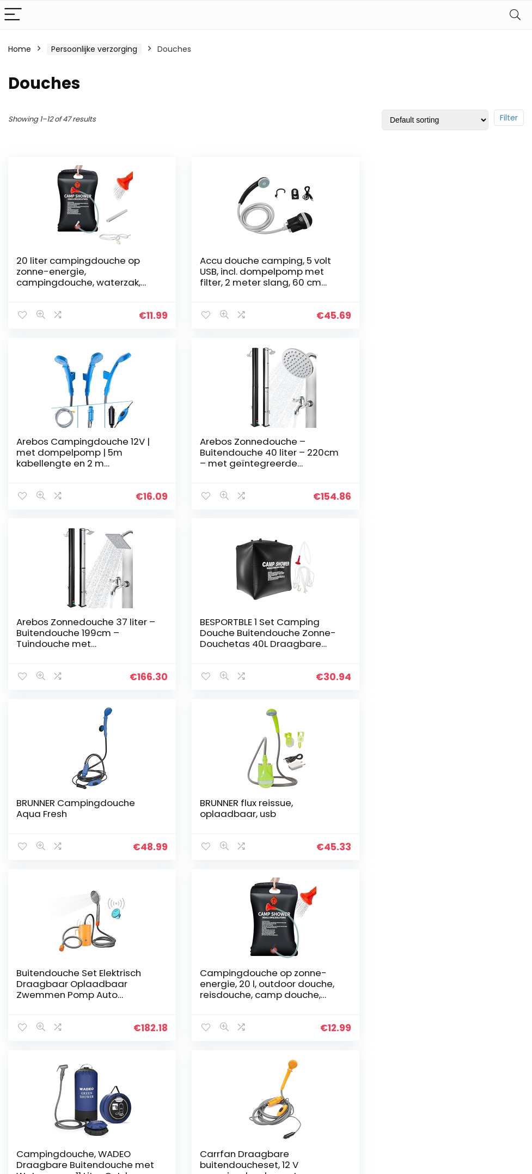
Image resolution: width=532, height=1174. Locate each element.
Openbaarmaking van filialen (302, 1046)
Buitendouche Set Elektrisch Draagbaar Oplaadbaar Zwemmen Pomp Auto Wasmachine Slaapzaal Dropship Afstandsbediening (436, 643)
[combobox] (443, 1003)
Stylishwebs (107, 1158)
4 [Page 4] (284, 898)
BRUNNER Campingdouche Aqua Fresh (75, 627)
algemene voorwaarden (294, 1020)
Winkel (198, 1015)
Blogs (195, 1031)
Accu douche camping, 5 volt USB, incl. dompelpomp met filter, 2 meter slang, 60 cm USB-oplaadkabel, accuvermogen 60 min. (259, 282)
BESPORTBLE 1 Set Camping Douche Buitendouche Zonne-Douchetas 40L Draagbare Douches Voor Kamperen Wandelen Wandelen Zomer (439, 462)
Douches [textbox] (440, 1004)
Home (19, 49)
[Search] (515, 15)
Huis (193, 1000)
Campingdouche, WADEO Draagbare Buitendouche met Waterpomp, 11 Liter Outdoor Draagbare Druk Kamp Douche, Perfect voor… (258, 823)
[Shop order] (435, 120)
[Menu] (13, 15)
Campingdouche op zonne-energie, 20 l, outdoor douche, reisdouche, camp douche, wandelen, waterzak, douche (83, 818)
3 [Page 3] (266, 898)
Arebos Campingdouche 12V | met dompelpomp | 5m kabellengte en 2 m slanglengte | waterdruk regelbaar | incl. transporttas (437, 282)
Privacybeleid (294, 1000)
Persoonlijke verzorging (94, 49)
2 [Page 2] (248, 898)
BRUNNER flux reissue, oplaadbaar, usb (240, 627)
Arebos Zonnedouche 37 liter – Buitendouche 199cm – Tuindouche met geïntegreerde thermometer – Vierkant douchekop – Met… (260, 462)
